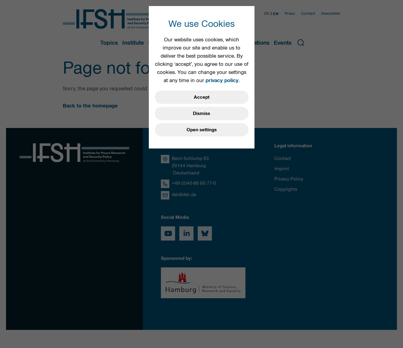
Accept (201, 97)
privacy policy (222, 80)
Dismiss (201, 113)
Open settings (202, 129)
